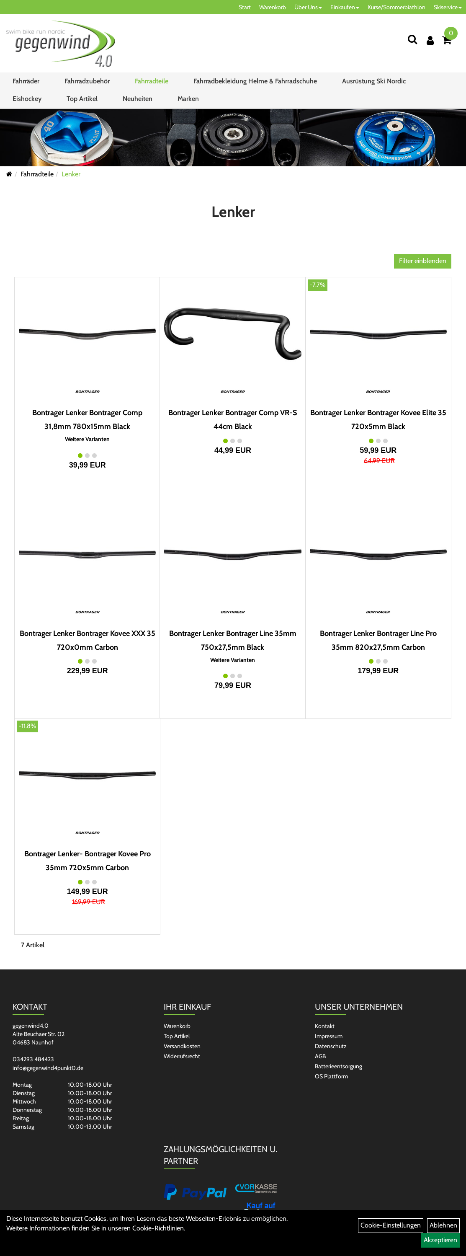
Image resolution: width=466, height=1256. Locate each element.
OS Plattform (331, 1076)
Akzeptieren (440, 1240)
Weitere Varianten (87, 439)
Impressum (328, 1036)
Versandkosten (182, 1046)
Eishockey (27, 99)
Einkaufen (344, 7)
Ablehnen (443, 1225)
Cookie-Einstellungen (390, 1225)
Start (245, 7)
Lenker (71, 174)
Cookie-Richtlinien (158, 1228)
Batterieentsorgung (338, 1066)
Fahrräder (26, 81)
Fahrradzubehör (87, 81)
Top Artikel (82, 99)
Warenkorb (272, 7)
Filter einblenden (422, 261)
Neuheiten (137, 99)
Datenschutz (331, 1046)
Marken (188, 99)
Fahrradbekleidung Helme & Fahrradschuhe (255, 81)
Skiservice (448, 7)
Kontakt (325, 1026)
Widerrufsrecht (182, 1056)
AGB (320, 1056)
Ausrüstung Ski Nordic (374, 81)
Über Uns (308, 7)
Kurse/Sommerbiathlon (396, 7)
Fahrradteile (151, 81)
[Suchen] (412, 39)
